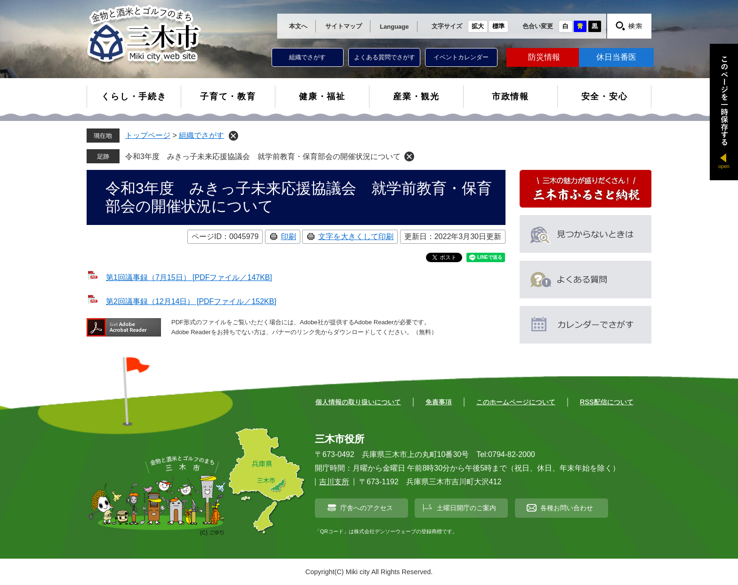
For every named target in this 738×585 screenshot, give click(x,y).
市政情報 (510, 96)
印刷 (288, 236)
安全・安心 (604, 96)
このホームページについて (515, 402)
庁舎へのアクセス (366, 508)
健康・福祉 (322, 96)
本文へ (298, 26)
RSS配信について (607, 402)
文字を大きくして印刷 (355, 236)
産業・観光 (416, 96)
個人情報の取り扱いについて (358, 402)
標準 (498, 26)
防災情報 (544, 57)
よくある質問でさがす (384, 57)
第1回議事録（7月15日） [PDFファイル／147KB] (189, 277)
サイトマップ (343, 26)
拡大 (478, 26)
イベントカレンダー (461, 57)
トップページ (147, 135)
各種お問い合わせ (566, 508)
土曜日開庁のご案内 (466, 508)
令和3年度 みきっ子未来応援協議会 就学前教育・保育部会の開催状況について (263, 156)
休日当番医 (616, 57)
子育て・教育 (228, 96)
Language (394, 26)
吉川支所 (334, 482)
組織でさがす (307, 57)
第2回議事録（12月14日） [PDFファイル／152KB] (191, 301)
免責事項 (438, 402)
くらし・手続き (134, 96)
